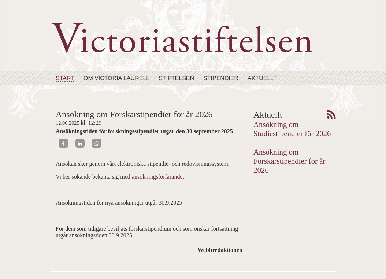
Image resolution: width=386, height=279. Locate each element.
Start (65, 78)
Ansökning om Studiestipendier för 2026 (292, 129)
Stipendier (220, 78)
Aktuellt (262, 78)
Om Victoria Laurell (116, 78)
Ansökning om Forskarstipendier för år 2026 (289, 161)
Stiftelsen (176, 78)
